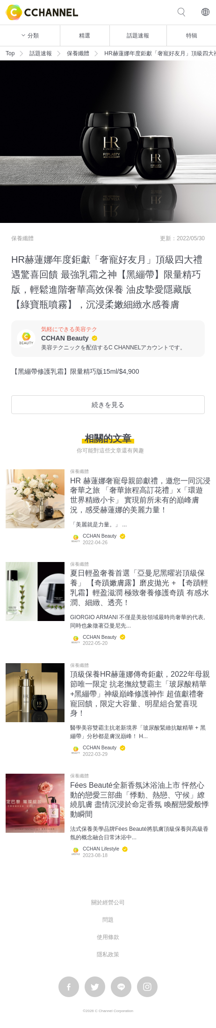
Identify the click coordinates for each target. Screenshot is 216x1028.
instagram (147, 986)
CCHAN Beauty (65, 338)
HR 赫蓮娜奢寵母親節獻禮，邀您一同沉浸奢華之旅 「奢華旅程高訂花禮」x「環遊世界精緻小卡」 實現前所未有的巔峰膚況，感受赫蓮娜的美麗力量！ (140, 495)
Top (10, 53)
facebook (68, 986)
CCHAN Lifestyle (101, 848)
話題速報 (138, 35)
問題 (108, 920)
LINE (121, 986)
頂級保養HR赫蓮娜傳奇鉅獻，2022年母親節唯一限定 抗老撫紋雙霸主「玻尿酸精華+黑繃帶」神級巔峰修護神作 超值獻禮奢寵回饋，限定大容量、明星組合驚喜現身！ (140, 693)
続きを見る (108, 404)
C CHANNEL (42, 12)
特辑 (191, 35)
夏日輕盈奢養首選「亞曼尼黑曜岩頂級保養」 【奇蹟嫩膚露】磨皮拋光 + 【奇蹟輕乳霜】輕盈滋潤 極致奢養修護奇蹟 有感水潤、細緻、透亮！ (139, 587)
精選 (84, 35)
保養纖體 (78, 53)
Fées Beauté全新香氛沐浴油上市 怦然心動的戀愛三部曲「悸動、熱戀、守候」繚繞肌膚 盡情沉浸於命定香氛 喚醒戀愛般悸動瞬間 (139, 799)
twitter (95, 986)
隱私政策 (108, 954)
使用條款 (108, 937)
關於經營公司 (108, 902)
